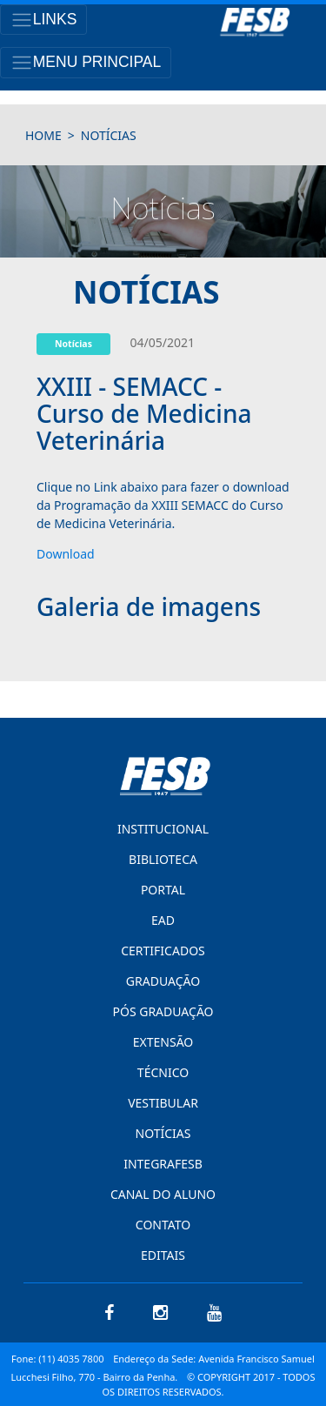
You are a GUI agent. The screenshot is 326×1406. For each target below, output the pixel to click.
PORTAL (163, 889)
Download (66, 554)
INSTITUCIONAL (163, 828)
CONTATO (163, 1224)
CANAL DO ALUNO (163, 1194)
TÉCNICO (163, 1072)
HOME (43, 135)
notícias (108, 135)
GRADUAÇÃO (163, 981)
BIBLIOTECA (163, 859)
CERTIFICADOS (163, 950)
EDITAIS (163, 1255)
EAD (163, 920)
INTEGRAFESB (163, 1163)
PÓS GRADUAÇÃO (162, 1011)
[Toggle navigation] (43, 19)
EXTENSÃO (163, 1042)
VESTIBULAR (163, 1103)
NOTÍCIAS (163, 1133)
